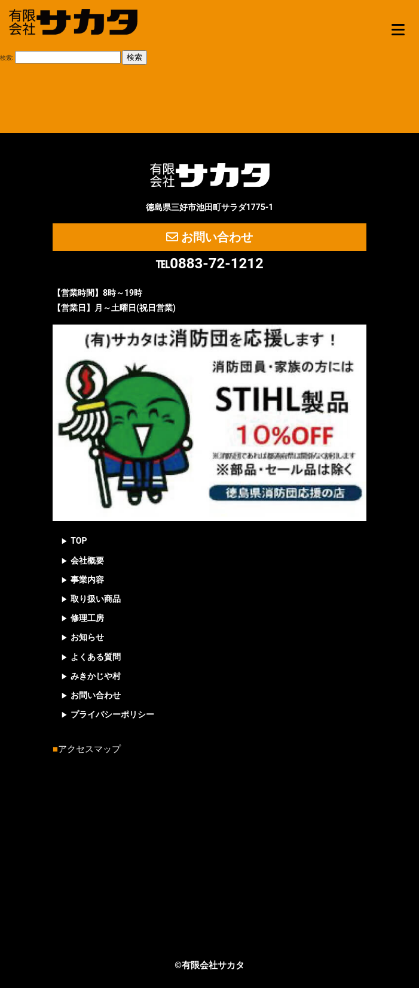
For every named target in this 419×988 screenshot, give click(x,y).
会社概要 (87, 560)
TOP (79, 540)
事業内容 (87, 579)
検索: (6, 57)
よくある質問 (96, 657)
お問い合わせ (209, 237)
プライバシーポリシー (112, 714)
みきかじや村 (96, 676)
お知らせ (87, 637)
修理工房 (87, 618)
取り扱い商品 (96, 599)
